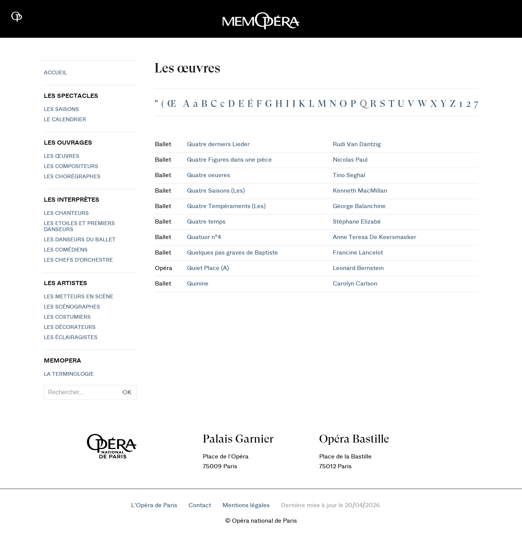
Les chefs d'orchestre (78, 260)
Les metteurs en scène (78, 296)
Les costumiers (67, 317)
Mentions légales (246, 505)
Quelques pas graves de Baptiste (232, 253)
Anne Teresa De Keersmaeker (374, 237)
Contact (199, 505)
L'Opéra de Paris (154, 505)
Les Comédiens (66, 250)
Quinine (197, 284)
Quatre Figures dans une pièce (229, 160)
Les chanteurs (66, 213)
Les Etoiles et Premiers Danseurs (79, 226)
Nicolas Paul (350, 160)
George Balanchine (359, 206)
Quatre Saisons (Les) (216, 191)
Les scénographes (72, 307)
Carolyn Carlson (355, 284)
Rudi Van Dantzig (357, 144)
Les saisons (61, 109)
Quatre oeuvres (208, 175)
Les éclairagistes (70, 337)
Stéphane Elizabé (357, 222)
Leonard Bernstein (358, 268)
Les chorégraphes (72, 176)
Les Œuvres (61, 156)
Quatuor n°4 (204, 237)
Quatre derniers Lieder (218, 144)
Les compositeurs (71, 166)
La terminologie (69, 374)
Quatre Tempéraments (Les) (226, 206)
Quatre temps (206, 222)
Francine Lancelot (358, 253)
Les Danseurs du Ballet (80, 239)
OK (126, 392)
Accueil (55, 73)
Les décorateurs (70, 327)
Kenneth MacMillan (360, 191)
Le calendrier (65, 119)
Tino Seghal (349, 175)
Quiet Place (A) (208, 268)
